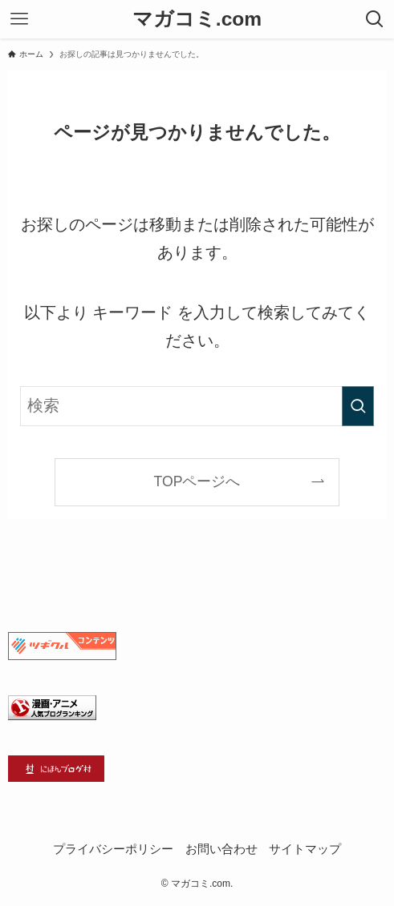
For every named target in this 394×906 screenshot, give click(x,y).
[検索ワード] (197, 405)
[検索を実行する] (358, 405)
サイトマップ (305, 849)
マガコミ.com (197, 20)
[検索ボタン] (374, 19)
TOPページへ (197, 481)
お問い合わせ (221, 849)
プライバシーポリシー (113, 849)
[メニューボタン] (19, 19)
